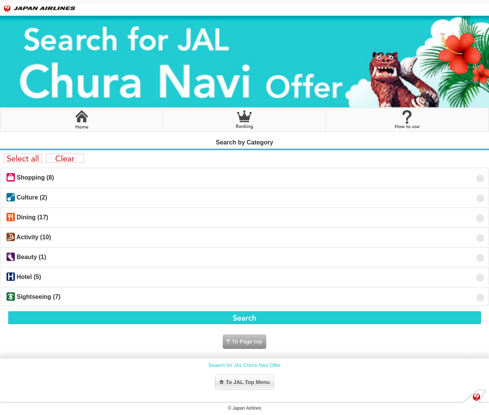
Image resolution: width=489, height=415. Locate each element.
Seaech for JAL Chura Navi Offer (244, 365)
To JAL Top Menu (244, 382)
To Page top (244, 342)
